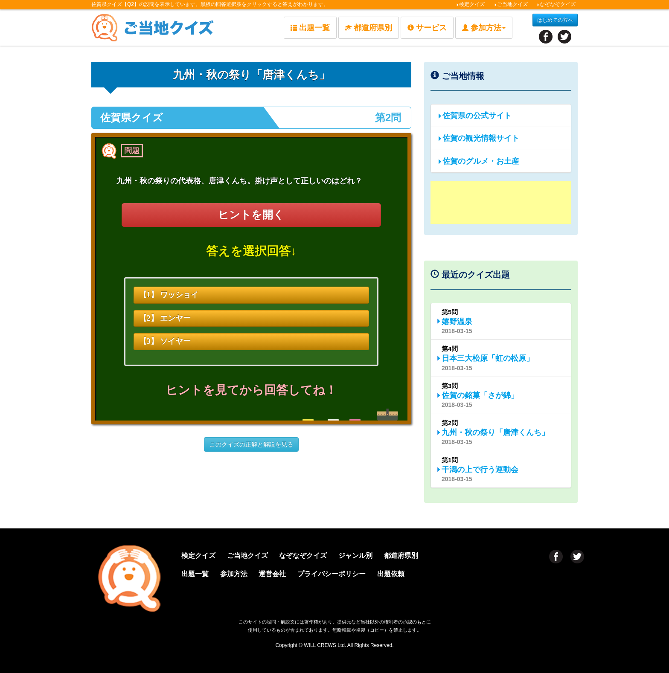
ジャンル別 (371, 555)
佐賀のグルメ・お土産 (478, 161)
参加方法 (240, 572)
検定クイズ (470, 4)
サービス (427, 27)
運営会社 (283, 572)
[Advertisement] (500, 202)
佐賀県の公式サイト (474, 115)
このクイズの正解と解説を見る (251, 445)
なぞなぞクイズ (556, 4)
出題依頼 (410, 572)
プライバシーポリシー (347, 572)
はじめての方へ (555, 20)
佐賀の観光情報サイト (478, 138)
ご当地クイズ (511, 4)
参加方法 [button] (484, 27)
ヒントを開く (251, 215)
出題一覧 (310, 27)
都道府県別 (368, 27)
